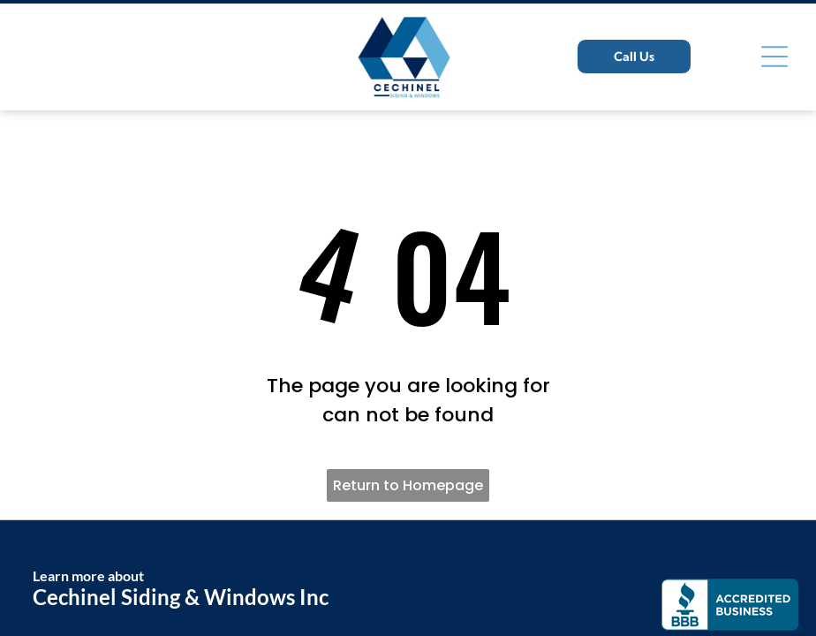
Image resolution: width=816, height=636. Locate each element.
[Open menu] (774, 56)
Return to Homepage (408, 485)
